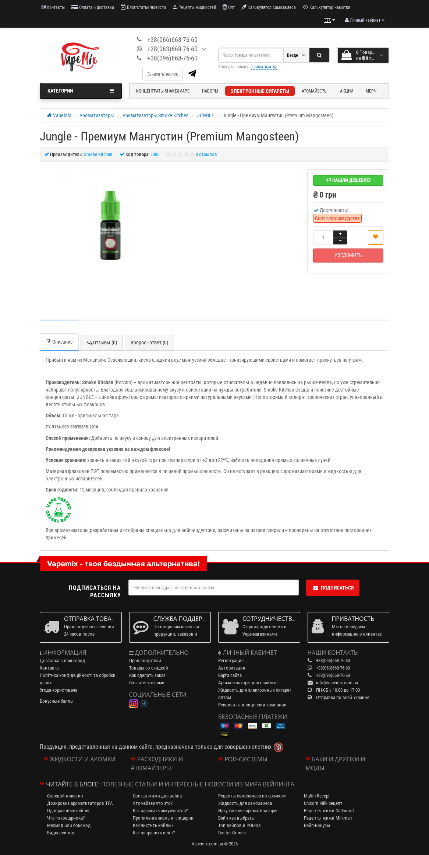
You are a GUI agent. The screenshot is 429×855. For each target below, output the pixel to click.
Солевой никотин (65, 796)
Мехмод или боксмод (69, 825)
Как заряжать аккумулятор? (160, 810)
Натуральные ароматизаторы (247, 810)
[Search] (319, 55)
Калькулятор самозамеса (268, 7)
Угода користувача (58, 690)
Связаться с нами (146, 682)
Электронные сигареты (260, 91)
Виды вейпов (60, 832)
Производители (145, 660)
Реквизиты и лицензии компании (252, 705)
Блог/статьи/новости (143, 7)
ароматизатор (264, 66)
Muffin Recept (317, 796)
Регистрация (231, 660)
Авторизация (231, 668)
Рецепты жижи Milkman (328, 818)
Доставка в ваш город (62, 660)
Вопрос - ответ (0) (149, 342)
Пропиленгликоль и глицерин (163, 818)
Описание (59, 342)
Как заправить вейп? (154, 832)
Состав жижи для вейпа (157, 796)
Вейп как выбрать (236, 818)
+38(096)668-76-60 (172, 58)
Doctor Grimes (232, 832)
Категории (80, 90)
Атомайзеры (314, 91)
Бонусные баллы (57, 701)
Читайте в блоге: (73, 784)
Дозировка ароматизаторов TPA (80, 803)
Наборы (210, 91)
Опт (229, 7)
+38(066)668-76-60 (172, 40)
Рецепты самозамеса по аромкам (252, 796)
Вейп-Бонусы (317, 825)
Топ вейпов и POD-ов (239, 825)
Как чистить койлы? (153, 825)
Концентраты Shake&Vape (162, 91)
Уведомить (348, 255)
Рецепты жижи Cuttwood (329, 810)
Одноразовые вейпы (68, 810)
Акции (346, 91)
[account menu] (364, 20)
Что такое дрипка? (66, 818)
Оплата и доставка (92, 7)
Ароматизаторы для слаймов (248, 682)
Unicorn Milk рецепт (323, 803)
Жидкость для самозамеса (245, 803)
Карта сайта (230, 675)
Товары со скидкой (148, 668)
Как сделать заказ (147, 675)
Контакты (53, 7)
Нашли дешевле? (348, 180)
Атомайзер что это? (153, 803)
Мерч (371, 91)
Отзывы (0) (101, 342)
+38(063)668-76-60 (172, 49)
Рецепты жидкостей (194, 7)
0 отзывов (206, 154)
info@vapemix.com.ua (337, 682)
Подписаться (333, 588)
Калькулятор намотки (326, 7)
